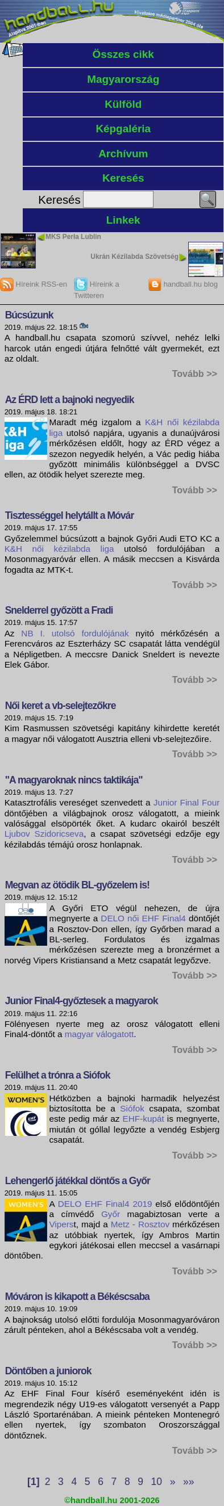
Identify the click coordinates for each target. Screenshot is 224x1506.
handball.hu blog (183, 284)
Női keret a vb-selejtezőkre (60, 705)
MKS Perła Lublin (73, 237)
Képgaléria (123, 129)
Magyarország (123, 79)
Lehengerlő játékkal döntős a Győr (77, 1180)
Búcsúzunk (29, 315)
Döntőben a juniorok (48, 1371)
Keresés (123, 178)
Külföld (123, 104)
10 (156, 1481)
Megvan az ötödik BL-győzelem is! (77, 885)
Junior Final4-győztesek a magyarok (81, 1000)
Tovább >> (194, 373)
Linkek (123, 220)
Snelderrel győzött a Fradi (59, 610)
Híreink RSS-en (33, 284)
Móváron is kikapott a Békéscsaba (77, 1296)
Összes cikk (123, 54)
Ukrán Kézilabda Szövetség (134, 257)
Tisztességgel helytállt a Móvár (69, 515)
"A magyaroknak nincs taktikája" (74, 780)
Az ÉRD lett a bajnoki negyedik (69, 399)
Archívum (123, 154)
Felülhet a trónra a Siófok (57, 1075)
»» (188, 1481)
